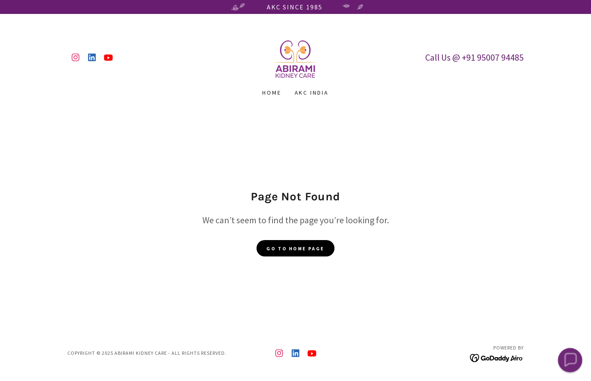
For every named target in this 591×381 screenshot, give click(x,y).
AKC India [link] (312, 92)
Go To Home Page (295, 248)
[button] (570, 360)
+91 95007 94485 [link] (493, 57)
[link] (75, 57)
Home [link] (272, 92)
